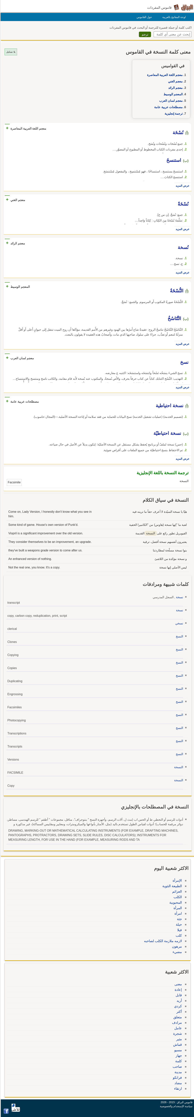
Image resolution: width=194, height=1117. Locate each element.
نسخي (178, 623)
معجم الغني (174, 81)
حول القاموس (143, 17)
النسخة (178, 767)
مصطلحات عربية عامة (168, 107)
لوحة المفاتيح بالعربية (173, 17)
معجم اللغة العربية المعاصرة (164, 75)
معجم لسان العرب (170, 100)
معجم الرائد (175, 87)
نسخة (178, 597)
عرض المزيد (182, 185)
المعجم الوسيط (172, 94)
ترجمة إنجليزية (173, 113)
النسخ (178, 636)
